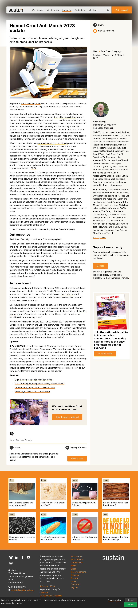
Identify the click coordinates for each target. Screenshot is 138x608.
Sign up (74, 587)
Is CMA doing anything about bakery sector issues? (39, 383)
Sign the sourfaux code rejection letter (33, 379)
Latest (66, 10)
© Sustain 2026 (47, 586)
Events (74, 578)
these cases (28, 276)
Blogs (73, 568)
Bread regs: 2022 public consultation (32, 391)
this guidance (67, 294)
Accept (130, 604)
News (95, 51)
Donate (100, 266)
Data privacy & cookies (51, 595)
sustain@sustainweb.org (22, 590)
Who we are (37, 10)
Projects (80, 10)
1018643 (44, 592)
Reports (75, 575)
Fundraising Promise (118, 278)
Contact (93, 10)
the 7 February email (31, 103)
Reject (131, 600)
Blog (12, 480)
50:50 (34, 168)
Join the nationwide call (67, 417)
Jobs (73, 581)
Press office (77, 458)
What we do (53, 10)
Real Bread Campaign (111, 51)
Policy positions (78, 572)
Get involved (121, 10)
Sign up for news (106, 30)
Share (101, 25)
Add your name (105, 353)
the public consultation (65, 117)
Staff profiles (99, 237)
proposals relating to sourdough (52, 143)
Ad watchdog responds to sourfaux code (35, 387)
